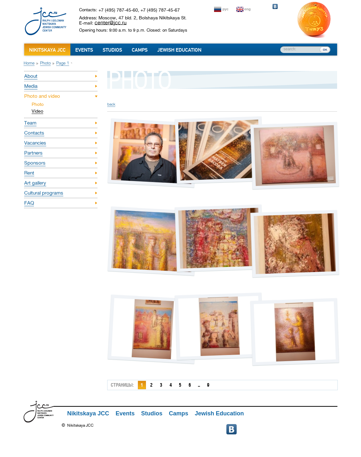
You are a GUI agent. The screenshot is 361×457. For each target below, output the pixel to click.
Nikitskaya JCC (47, 50)
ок (325, 49)
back (111, 104)
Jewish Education (179, 50)
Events (84, 50)
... (199, 385)
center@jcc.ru (111, 22)
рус (225, 9)
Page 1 (62, 63)
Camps (140, 50)
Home (29, 63)
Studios (112, 50)
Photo (45, 63)
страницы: (122, 385)
